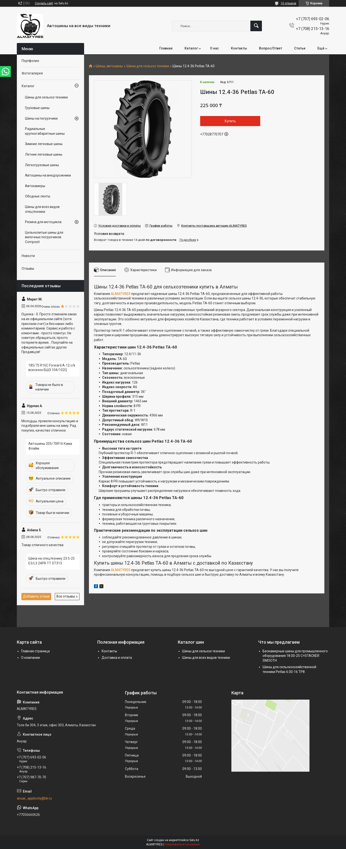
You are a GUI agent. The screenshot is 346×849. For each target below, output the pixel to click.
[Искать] (256, 26)
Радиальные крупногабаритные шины (45, 131)
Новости (28, 256)
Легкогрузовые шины (42, 165)
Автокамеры (35, 186)
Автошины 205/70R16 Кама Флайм (50, 446)
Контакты (239, 48)
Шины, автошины (109, 66)
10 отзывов (288, 3)
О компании (30, 658)
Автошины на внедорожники (48, 175)
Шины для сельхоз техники (147, 66)
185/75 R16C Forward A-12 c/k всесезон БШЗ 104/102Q (51, 367)
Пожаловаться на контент (182, 844)
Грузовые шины (37, 108)
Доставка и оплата (117, 658)
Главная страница (35, 651)
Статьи (299, 48)
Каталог (191, 48)
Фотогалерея (32, 73)
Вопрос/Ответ (270, 48)
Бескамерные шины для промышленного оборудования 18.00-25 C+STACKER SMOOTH (295, 655)
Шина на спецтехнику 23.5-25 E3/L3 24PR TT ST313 (51, 560)
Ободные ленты (37, 196)
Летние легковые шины (43, 154)
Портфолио (30, 61)
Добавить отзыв (36, 596)
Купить (230, 121)
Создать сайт (44, 3)
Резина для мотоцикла (43, 222)
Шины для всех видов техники (206, 658)
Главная (166, 48)
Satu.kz (194, 840)
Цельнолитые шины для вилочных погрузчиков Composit (44, 237)
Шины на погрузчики (41, 118)
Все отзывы (65, 596)
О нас (214, 48)
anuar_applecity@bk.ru (34, 798)
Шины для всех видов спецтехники (42, 209)
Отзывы (28, 268)
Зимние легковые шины (43, 144)
